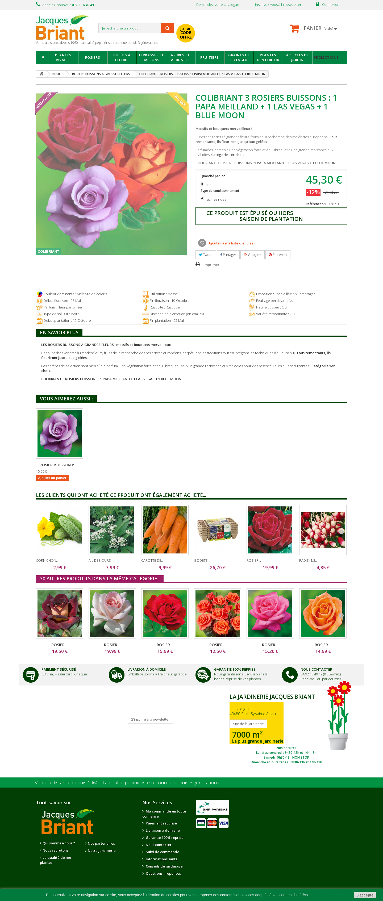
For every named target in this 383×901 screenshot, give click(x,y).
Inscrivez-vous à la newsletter (278, 4)
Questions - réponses (163, 873)
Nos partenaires (101, 843)
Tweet (206, 254)
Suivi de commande (162, 851)
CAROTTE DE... (152, 560)
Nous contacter (158, 844)
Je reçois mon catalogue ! (55, 722)
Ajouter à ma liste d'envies (230, 243)
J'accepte (365, 895)
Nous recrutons (55, 850)
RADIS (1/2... (308, 560)
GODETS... (202, 560)
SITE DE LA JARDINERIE (286, 728)
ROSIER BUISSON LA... (112, 464)
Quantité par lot (213, 176)
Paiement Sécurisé (58, 669)
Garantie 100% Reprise (234, 669)
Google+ (252, 254)
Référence (313, 204)
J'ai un (186, 33)
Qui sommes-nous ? (59, 843)
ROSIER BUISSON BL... (165, 464)
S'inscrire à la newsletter (150, 719)
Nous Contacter (316, 669)
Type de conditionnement (220, 190)
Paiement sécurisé (161, 823)
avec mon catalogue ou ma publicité (241, 29)
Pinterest (278, 254)
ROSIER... (254, 560)
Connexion (330, 4)
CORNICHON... (47, 560)
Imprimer (211, 264)
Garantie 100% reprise (164, 837)
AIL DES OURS (100, 560)
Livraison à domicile (146, 669)
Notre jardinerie (102, 850)
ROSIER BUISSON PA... (59, 464)
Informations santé (161, 859)
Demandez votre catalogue (217, 4)
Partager (228, 254)
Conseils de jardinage (164, 866)
